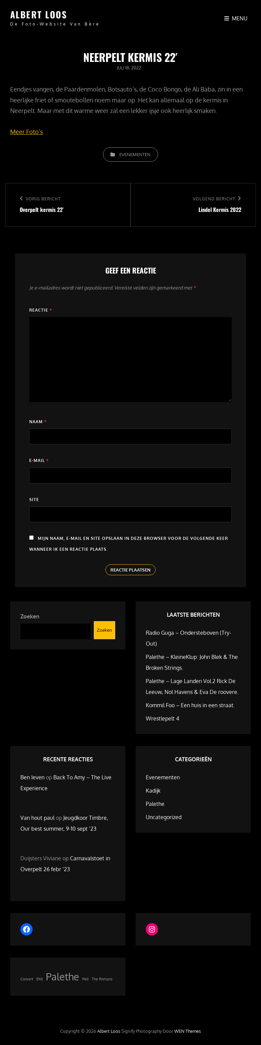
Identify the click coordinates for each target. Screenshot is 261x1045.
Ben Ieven (32, 777)
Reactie (40, 310)
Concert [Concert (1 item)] (26, 979)
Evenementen (135, 154)
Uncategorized (163, 817)
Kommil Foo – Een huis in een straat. (190, 705)
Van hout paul (37, 817)
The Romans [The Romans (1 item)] (102, 979)
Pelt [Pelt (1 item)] (85, 979)
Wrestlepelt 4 (162, 718)
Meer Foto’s (26, 131)
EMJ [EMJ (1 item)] (39, 979)
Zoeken (29, 616)
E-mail (39, 460)
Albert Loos (38, 14)
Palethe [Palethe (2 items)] (62, 976)
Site (34, 499)
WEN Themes (187, 1031)
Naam (38, 421)
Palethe (155, 803)
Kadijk (153, 790)
